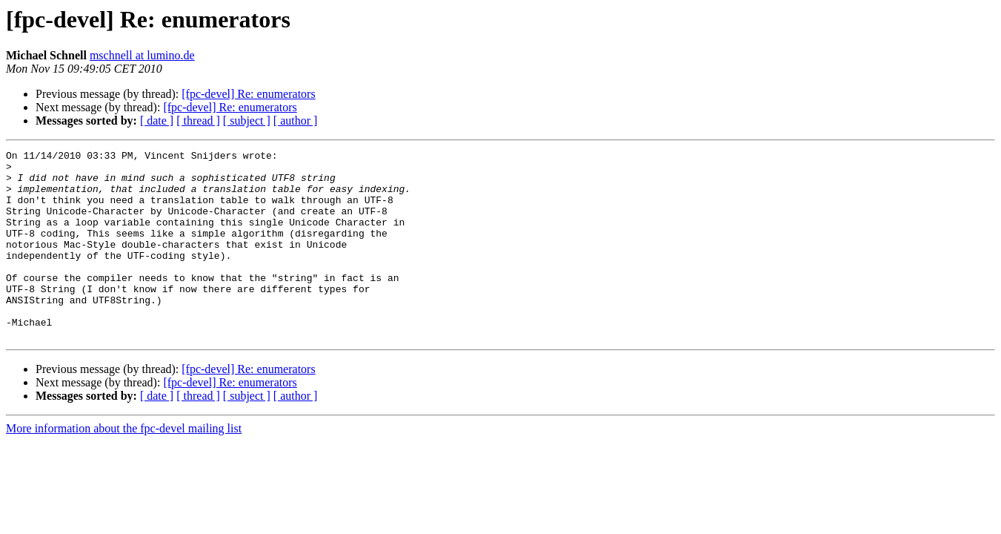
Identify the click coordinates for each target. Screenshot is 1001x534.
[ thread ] (198, 120)
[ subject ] (246, 120)
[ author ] (295, 120)
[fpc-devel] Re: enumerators (248, 94)
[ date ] (156, 120)
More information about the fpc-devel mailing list (124, 466)
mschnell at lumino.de (142, 55)
